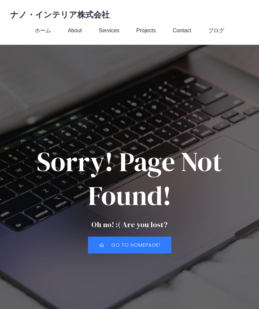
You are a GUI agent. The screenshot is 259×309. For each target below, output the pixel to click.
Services (109, 31)
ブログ (216, 31)
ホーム (43, 31)
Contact (182, 31)
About (75, 31)
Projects (146, 31)
